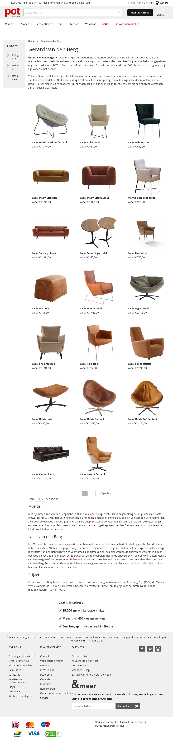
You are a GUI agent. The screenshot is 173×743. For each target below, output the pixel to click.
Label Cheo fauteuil (43, 363)
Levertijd (45, 684)
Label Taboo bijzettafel (93, 253)
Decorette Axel (80, 656)
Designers (14, 691)
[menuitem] (10, 24)
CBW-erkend (47, 670)
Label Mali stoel (137, 253)
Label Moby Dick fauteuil (94, 197)
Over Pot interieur (19, 660)
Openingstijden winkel (22, 656)
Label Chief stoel (90, 142)
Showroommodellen (20, 665)
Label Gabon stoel (138, 142)
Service (44, 697)
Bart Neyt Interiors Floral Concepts (92, 674)
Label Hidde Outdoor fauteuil (49, 142)
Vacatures (14, 674)
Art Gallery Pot (80, 665)
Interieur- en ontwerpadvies (17, 681)
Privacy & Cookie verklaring (133, 722)
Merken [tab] (15, 67)
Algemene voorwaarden (106, 722)
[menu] (85, 24)
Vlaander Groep (81, 670)
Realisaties (15, 670)
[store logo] (13, 12)
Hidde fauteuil (73, 559)
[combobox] (72, 12)
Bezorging (46, 674)
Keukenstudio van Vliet (85, 660)
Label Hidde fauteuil (92, 419)
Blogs (12, 687)
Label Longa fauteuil (140, 363)
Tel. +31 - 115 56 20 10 (139, 2)
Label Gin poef (40, 308)
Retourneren (47, 688)
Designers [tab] (15, 77)
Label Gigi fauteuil (138, 308)
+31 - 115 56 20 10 (93, 640)
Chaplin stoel (92, 521)
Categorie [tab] (15, 56)
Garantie (45, 679)
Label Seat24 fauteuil (92, 474)
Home (31, 41)
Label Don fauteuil (91, 308)
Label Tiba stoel (89, 363)
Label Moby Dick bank (45, 197)
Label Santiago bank (44, 253)
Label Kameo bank (43, 474)
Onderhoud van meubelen (55, 693)
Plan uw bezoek (140, 12)
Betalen (44, 665)
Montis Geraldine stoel (141, 197)
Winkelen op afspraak (21, 696)
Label (131, 544)
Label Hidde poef (42, 419)
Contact (44, 656)
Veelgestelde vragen (52, 660)
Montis (93, 514)
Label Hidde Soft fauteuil (142, 419)
